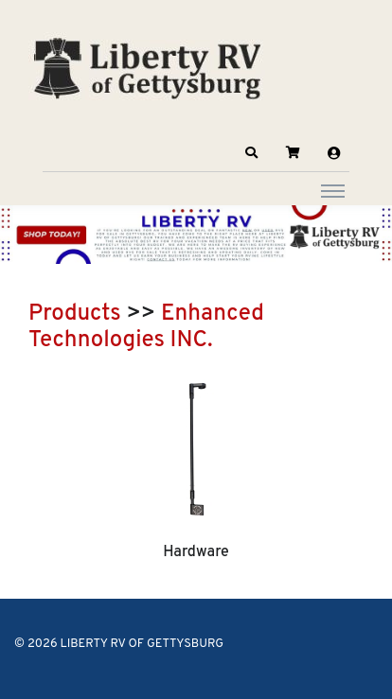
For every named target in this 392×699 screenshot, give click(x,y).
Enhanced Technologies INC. (146, 327)
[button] (252, 153)
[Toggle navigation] (332, 190)
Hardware (196, 552)
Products (74, 314)
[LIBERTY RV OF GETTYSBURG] (146, 66)
